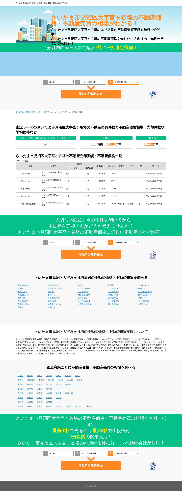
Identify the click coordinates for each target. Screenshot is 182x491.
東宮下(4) (21, 298)
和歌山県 (69, 393)
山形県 (68, 376)
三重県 (39, 389)
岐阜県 (30, 389)
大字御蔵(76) (143, 301)
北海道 (20, 376)
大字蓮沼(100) (23, 295)
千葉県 (41, 380)
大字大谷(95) (23, 285)
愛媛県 (39, 402)
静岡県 (49, 389)
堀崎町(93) (52, 301)
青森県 (30, 376)
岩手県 (39, 376)
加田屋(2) (112, 285)
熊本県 (49, 406)
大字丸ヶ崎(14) (84, 301)
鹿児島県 (78, 406)
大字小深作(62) (84, 289)
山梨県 (20, 384)
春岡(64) (51, 307)
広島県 (49, 398)
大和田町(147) (53, 285)
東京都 (20, 380)
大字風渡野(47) (24, 301)
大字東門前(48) (54, 298)
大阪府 (20, 393)
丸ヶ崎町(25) (113, 301)
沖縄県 (89, 406)
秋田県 (58, 376)
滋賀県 (58, 393)
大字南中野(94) (24, 304)
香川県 (30, 402)
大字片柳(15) (143, 285)
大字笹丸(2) (113, 289)
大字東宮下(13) (144, 295)
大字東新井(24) (84, 295)
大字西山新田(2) (145, 292)
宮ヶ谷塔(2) (113, 304)
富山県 (49, 384)
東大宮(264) (113, 295)
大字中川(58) (83, 292)
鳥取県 (20, 398)
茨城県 (60, 380)
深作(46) (141, 298)
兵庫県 (39, 393)
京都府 (30, 393)
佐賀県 (30, 406)
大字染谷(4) (22, 292)
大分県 (58, 406)
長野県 (30, 384)
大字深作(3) (113, 298)
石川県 (58, 384)
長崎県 (39, 406)
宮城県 (49, 376)
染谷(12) (51, 292)
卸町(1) (81, 285)
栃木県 (70, 380)
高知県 (49, 402)
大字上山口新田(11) (56, 289)
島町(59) (141, 289)
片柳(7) (21, 289)
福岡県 (20, 406)
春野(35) (51, 295)
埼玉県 (51, 380)
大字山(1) (21, 307)
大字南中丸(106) (54, 304)
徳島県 (20, 402)
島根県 (30, 398)
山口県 (58, 398)
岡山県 (39, 398)
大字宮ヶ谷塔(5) (84, 304)
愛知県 (20, 389)
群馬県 (79, 380)
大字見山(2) (143, 304)
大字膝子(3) (83, 298)
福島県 (78, 376)
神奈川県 (31, 380)
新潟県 (39, 384)
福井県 (68, 384)
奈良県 (49, 393)
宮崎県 (68, 406)
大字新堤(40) (113, 292)
